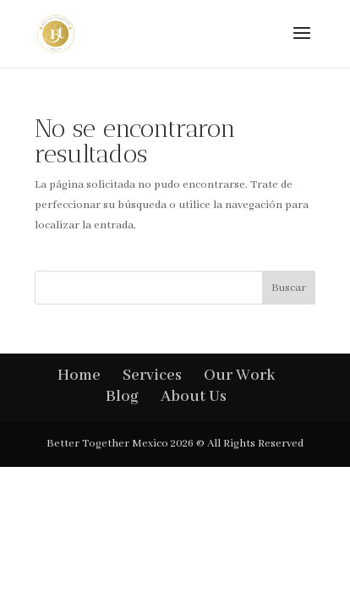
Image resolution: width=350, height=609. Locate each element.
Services (152, 375)
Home (79, 375)
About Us (194, 397)
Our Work (239, 375)
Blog (122, 397)
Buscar (288, 288)
